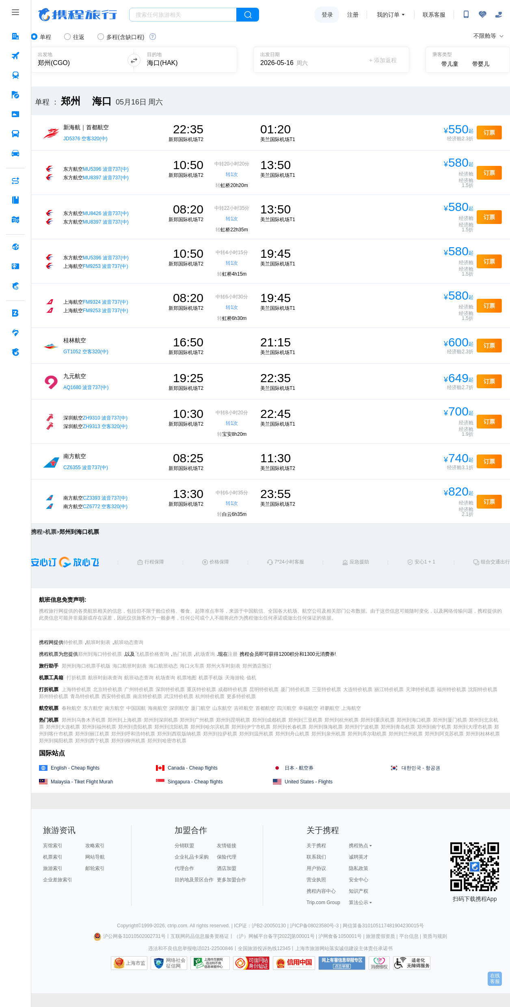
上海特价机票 (76, 689)
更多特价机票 (241, 696)
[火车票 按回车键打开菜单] (15, 75)
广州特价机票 (138, 689)
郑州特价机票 (53, 696)
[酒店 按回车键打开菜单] (15, 36)
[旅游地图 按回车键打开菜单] (15, 219)
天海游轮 (234, 678)
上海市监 (135, 963)
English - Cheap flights (75, 768)
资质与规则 (435, 936)
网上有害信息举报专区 (341, 963)
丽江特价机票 (389, 689)
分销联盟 (184, 845)
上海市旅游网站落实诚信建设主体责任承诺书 (344, 948)
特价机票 (73, 642)
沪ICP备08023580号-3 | (316, 926)
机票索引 (53, 857)
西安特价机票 (116, 696)
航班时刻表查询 (105, 678)
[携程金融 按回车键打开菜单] (15, 285)
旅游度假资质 (380, 936)
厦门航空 (200, 708)
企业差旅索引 (57, 880)
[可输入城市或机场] (77, 60)
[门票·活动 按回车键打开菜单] (15, 114)
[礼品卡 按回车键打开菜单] (15, 266)
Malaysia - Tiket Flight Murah (82, 782)
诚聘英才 (358, 857)
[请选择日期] (288, 60)
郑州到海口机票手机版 (86, 666)
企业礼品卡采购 (192, 857)
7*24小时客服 (289, 562)
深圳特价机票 (170, 689)
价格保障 (219, 562)
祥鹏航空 (329, 708)
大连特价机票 (357, 689)
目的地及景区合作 (194, 880)
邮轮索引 (95, 868)
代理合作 (184, 868)
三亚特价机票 (326, 689)
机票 (50, 532)
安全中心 (358, 880)
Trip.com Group (323, 902)
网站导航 (95, 857)
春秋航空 (71, 708)
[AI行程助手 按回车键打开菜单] (15, 180)
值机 (251, 678)
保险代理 (226, 857)
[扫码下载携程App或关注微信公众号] (466, 14)
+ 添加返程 (383, 60)
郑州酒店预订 (257, 666)
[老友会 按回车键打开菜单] (15, 332)
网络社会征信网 (176, 963)
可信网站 (251, 963)
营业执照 (316, 880)
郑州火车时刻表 (223, 666)
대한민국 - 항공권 (421, 768)
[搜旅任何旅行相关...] (183, 14)
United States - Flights (309, 782)
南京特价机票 (147, 696)
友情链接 (226, 845)
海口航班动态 (163, 666)
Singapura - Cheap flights (195, 782)
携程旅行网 (77, 14)
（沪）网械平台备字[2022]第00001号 (274, 936)
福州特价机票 (451, 689)
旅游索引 (53, 868)
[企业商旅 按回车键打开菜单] (15, 313)
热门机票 (182, 654)
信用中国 (294, 963)
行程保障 (154, 562)
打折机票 (76, 678)
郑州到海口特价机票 (100, 654)
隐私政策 (358, 868)
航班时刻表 (98, 642)
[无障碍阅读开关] (482, 15)
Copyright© (129, 926)
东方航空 (93, 708)
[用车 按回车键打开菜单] (15, 153)
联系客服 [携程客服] (434, 14)
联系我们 (316, 857)
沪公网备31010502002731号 (129, 936)
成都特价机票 (232, 689)
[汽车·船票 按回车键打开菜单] (15, 133)
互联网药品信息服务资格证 (200, 936)
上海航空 (351, 708)
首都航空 (265, 708)
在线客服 (495, 978)
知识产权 (358, 891)
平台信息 (409, 936)
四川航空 (286, 708)
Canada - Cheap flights (193, 768)
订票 (489, 132)
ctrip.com (177, 926)
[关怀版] (499, 15)
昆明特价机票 (264, 689)
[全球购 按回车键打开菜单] (15, 246)
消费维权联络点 (379, 963)
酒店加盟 (226, 868)
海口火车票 (192, 666)
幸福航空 (308, 708)
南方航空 (114, 708)
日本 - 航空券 (299, 768)
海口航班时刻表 (129, 666)
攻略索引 (95, 845)
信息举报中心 (210, 963)
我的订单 (388, 14)
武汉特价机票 (178, 696)
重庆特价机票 (201, 689)
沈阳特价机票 (482, 689)
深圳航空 (179, 708)
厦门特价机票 (295, 689)
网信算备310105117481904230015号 (383, 926)
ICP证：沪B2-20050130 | (262, 926)
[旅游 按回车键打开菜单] (15, 94)
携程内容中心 (321, 891)
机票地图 (187, 678)
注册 (353, 14)
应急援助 (359, 562)
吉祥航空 (243, 708)
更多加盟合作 (231, 880)
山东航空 (222, 708)
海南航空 (157, 708)
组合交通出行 (495, 562)
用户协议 (316, 868)
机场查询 (205, 654)
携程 (36, 532)
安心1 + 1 (425, 562)
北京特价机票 (107, 689)
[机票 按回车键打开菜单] (15, 55)
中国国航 (136, 708)
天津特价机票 (420, 689)
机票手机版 (211, 678)
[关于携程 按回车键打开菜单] (15, 352)
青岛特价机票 (84, 696)
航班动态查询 (128, 642)
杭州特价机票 (210, 696)
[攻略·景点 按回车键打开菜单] (15, 200)
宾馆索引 (53, 845)
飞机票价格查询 (152, 654)
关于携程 (316, 845)
